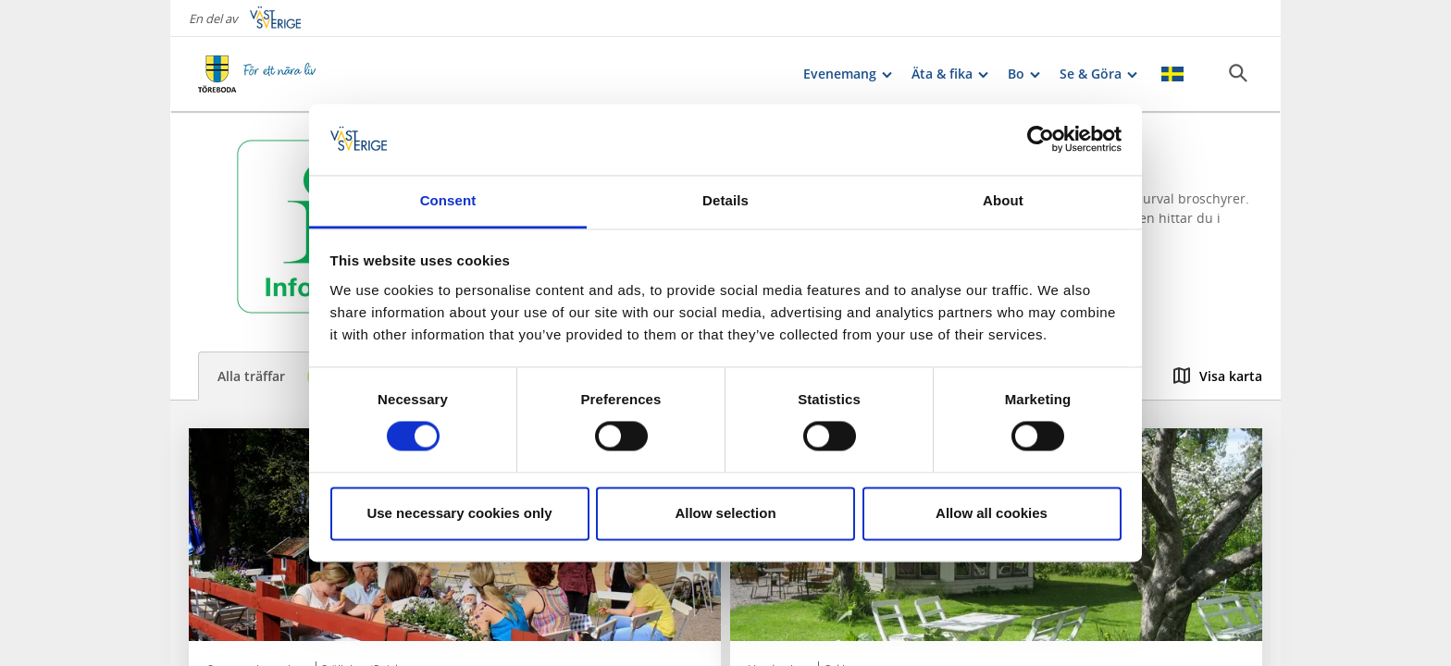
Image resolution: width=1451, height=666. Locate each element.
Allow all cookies (992, 513)
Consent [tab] (448, 200)
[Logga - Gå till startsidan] (263, 74)
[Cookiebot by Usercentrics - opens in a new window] (1041, 140)
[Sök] (1238, 73)
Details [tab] (725, 200)
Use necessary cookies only (459, 513)
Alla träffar (278, 376)
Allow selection (725, 513)
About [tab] (1003, 200)
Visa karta (1217, 376)
